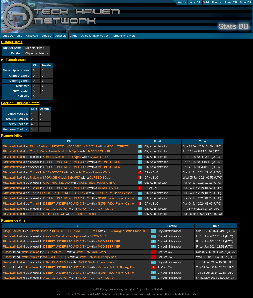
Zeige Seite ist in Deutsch (149, 289)
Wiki (206, 2)
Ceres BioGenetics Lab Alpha (62, 157)
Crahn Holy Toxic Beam (91, 252)
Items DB (194, 2)
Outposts (60, 35)
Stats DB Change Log (101, 289)
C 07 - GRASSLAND (56, 182)
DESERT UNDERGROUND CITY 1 (66, 203)
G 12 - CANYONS (54, 252)
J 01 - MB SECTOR (56, 208)
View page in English (124, 289)
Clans (73, 35)
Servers (46, 35)
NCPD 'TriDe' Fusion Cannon (98, 182)
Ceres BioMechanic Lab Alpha (59, 151)
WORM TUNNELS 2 (56, 257)
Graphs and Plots (124, 35)
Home (182, 2)
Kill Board (32, 35)
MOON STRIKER (118, 146)
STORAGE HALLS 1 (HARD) (61, 177)
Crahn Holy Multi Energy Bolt (97, 257)
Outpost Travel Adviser (94, 35)
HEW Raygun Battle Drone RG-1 (128, 231)
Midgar (34, 177)
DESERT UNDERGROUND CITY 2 (74, 146)
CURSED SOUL (99, 177)
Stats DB (245, 2)
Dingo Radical (39, 146)
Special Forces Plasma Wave (91, 172)
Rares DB (230, 2)
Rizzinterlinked (12, 146)
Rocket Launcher (85, 213)
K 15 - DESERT (53, 172)
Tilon (33, 151)
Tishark (34, 172)
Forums (217, 2)
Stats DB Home (12, 35)
